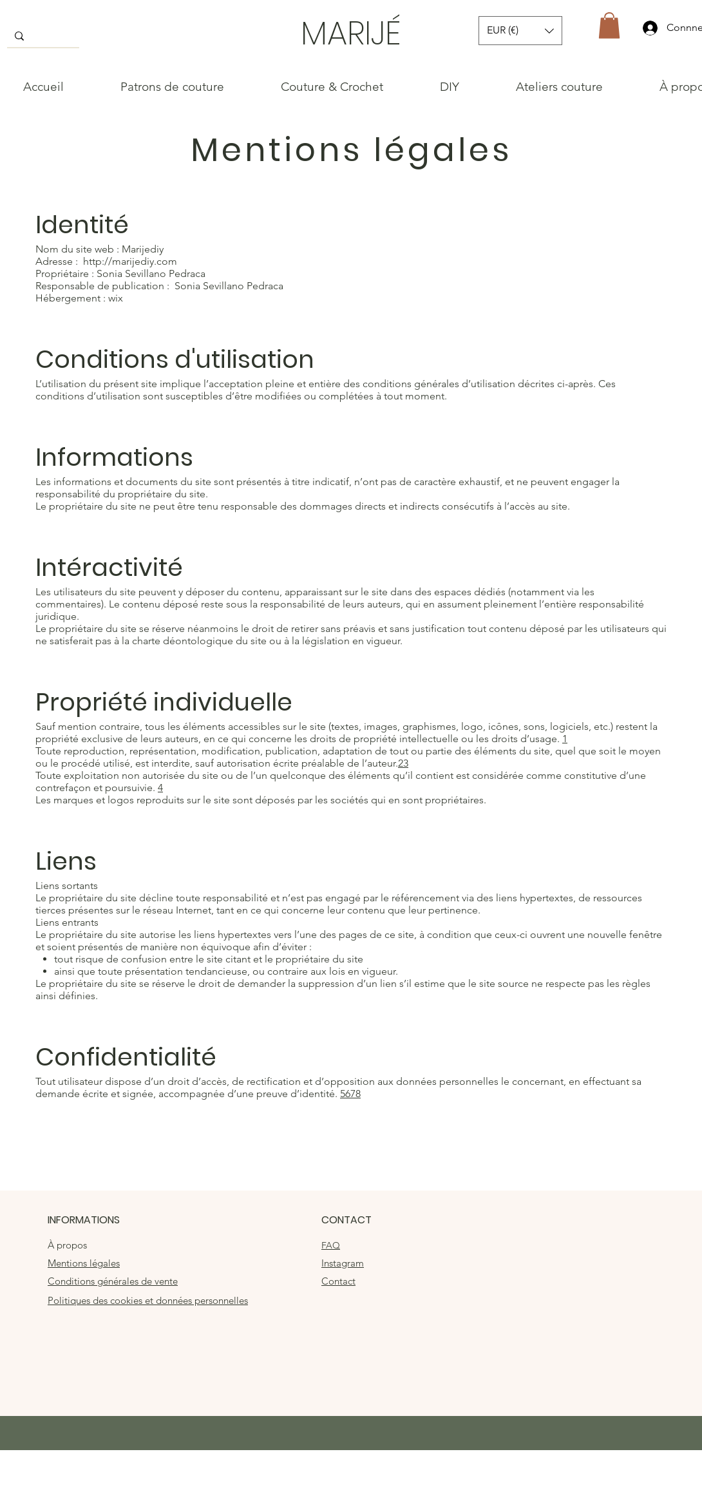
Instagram (342, 1263)
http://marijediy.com (130, 261)
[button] (520, 30)
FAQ (330, 1245)
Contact (338, 1281)
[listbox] (520, 30)
